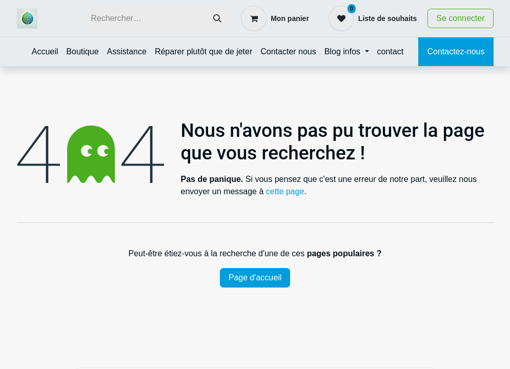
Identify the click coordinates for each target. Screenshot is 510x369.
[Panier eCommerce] (275, 18)
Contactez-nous (455, 51)
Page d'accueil (255, 277)
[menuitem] (45, 52)
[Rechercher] (217, 19)
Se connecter (460, 18)
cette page (285, 191)
